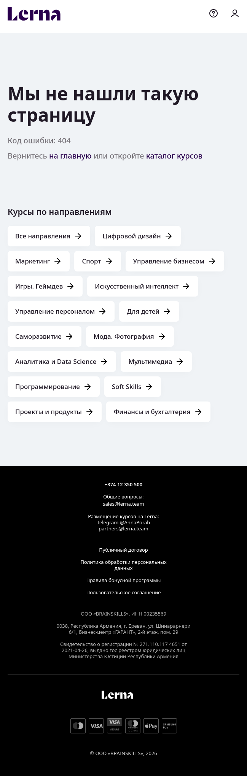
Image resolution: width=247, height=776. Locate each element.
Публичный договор (123, 550)
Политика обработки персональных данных (123, 565)
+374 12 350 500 (123, 484)
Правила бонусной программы (123, 580)
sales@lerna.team (123, 503)
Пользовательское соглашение (123, 592)
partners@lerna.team (123, 528)
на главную (70, 156)
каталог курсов (174, 156)
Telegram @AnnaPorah (123, 522)
